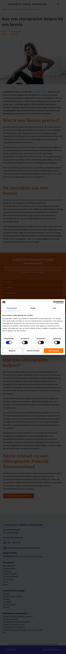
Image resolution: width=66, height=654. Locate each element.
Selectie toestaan (33, 350)
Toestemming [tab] (12, 308)
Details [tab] (33, 308)
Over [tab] (54, 308)
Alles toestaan (53, 350)
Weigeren (12, 350)
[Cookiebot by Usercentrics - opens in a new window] (55, 302)
